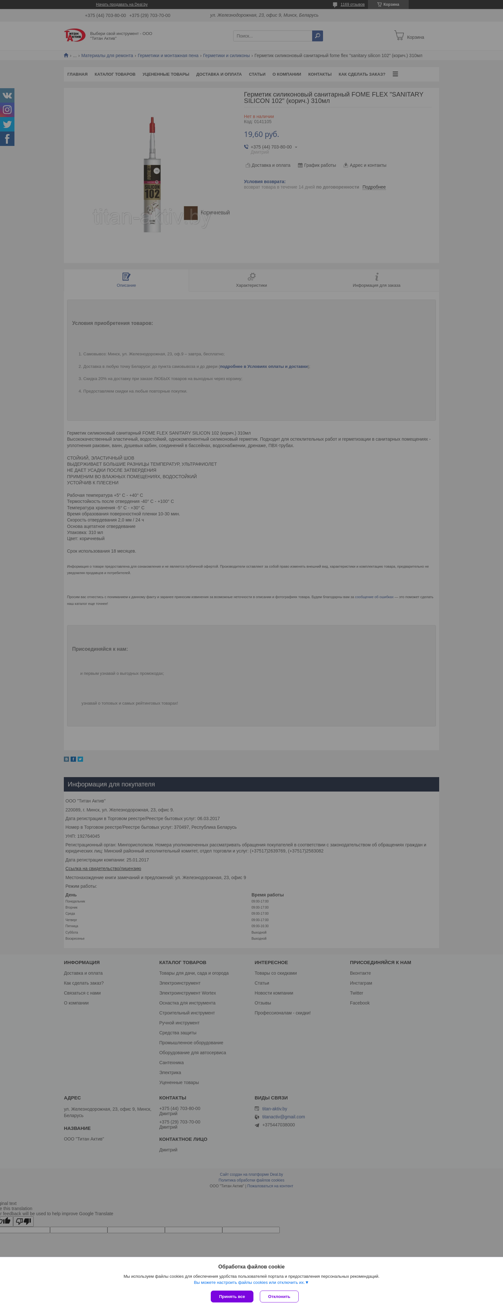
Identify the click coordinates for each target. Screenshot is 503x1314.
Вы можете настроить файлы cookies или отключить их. (249, 1282)
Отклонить (279, 1296)
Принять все (232, 1296)
